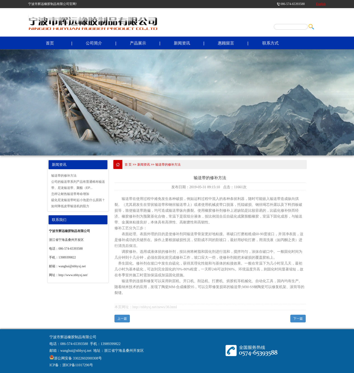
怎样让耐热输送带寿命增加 (70, 194)
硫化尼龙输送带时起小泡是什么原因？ (78, 200)
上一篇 (122, 318)
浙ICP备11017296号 (77, 365)
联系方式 (270, 43)
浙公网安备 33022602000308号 (78, 358)
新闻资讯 (182, 43)
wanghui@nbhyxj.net (75, 350)
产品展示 (138, 43)
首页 (50, 43)
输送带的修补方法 (64, 175)
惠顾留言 (226, 43)
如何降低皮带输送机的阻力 (70, 206)
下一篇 (298, 318)
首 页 (128, 164)
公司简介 (94, 43)
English (321, 4)
